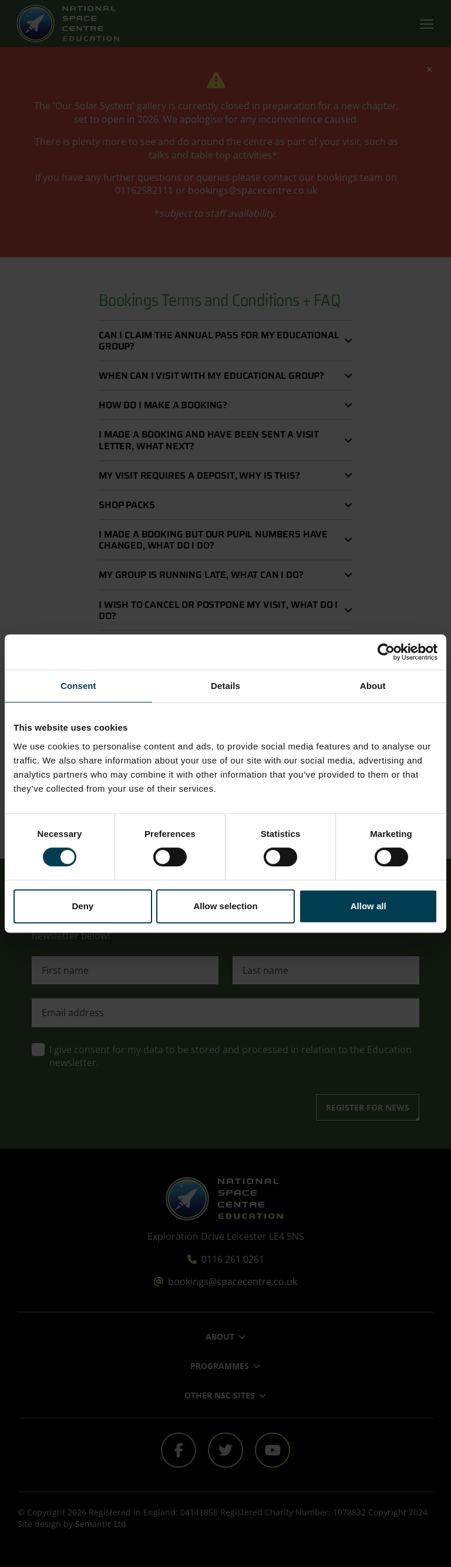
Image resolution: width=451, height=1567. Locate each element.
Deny (82, 906)
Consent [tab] (78, 686)
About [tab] (373, 686)
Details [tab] (225, 686)
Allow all (368, 906)
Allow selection (225, 906)
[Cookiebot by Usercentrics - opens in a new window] (386, 652)
